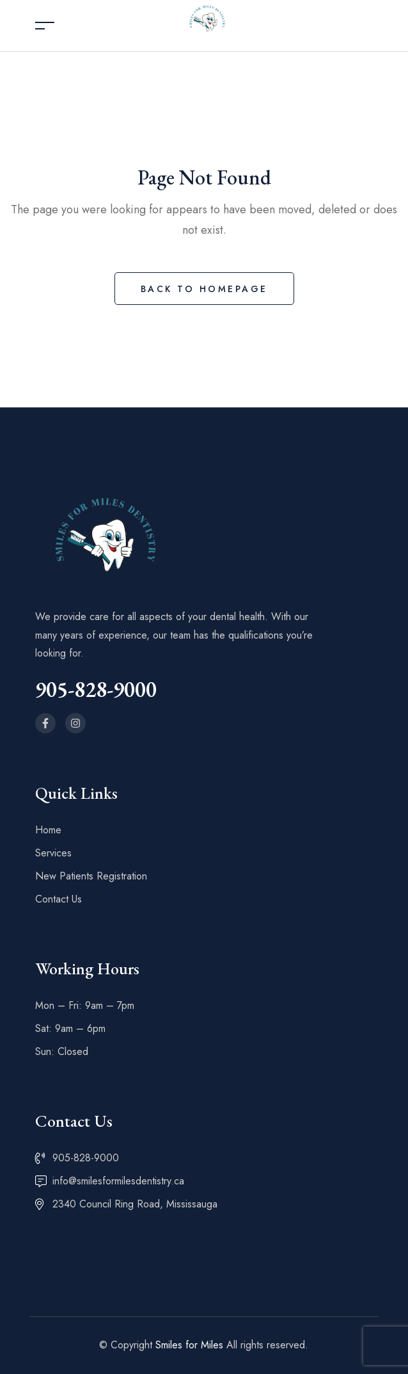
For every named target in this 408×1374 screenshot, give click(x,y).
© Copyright (127, 1344)
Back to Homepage (204, 288)
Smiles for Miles (189, 1344)
